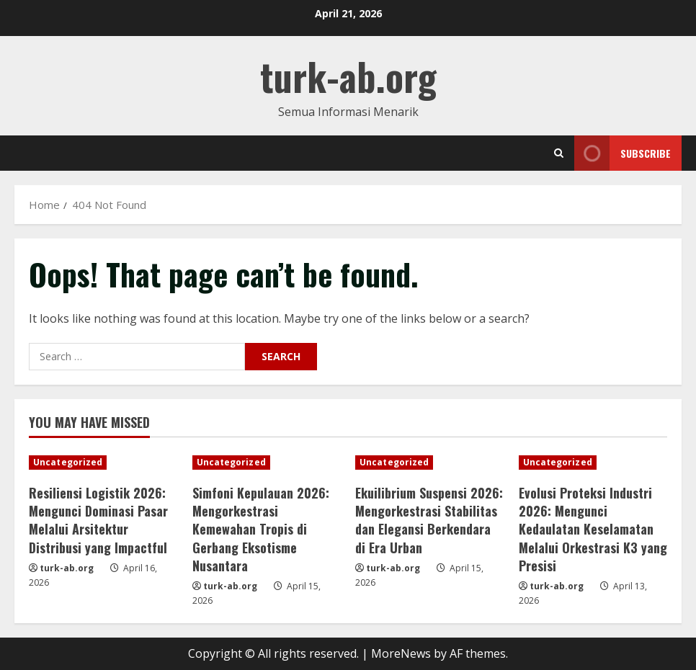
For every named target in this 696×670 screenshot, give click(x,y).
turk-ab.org (348, 76)
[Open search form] (558, 153)
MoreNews (401, 653)
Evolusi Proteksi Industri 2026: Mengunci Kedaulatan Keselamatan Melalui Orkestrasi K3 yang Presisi (593, 529)
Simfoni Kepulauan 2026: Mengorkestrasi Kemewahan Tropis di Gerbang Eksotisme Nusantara (260, 529)
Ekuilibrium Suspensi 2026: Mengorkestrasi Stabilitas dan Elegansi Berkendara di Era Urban (429, 520)
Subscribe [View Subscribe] (622, 153)
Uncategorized (67, 462)
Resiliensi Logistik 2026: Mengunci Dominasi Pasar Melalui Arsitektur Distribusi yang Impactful (98, 520)
